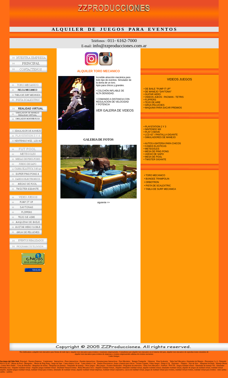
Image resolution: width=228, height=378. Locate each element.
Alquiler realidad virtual (21, 368)
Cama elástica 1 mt (88, 363)
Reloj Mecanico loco (86, 368)
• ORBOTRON (151, 182)
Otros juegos (90, 365)
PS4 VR (172, 365)
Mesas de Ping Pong (42, 363)
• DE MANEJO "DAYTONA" (156, 91)
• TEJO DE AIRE (150, 102)
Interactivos (58, 361)
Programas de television (132, 365)
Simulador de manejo (75, 365)
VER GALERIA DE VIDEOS (115, 110)
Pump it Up (165, 363)
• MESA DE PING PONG (156, 151)
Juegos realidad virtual (185, 365)
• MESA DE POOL (153, 156)
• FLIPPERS (148, 99)
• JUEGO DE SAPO (154, 154)
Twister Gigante (142, 363)
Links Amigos (114, 356)
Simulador (220, 365)
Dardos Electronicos (105, 363)
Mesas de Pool (16, 363)
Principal (23, 361)
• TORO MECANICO (154, 175)
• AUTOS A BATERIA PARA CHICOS (162, 143)
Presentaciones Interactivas (107, 361)
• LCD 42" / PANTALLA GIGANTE (161, 134)
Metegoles (28, 363)
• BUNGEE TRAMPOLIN (156, 178)
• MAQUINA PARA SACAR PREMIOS (161, 107)
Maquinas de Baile (207, 363)
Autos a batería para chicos (124, 363)
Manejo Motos (221, 363)
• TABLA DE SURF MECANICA (160, 189)
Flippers (184, 363)
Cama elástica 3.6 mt (71, 363)
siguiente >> (103, 202)
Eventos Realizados (114, 365)
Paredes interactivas (87, 361)
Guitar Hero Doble (8, 365)
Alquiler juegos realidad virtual (44, 368)
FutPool (164, 365)
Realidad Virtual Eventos (66, 368)
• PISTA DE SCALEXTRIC (157, 185)
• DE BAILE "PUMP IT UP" (157, 88)
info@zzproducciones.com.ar (120, 45)
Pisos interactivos (72, 361)
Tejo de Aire (193, 363)
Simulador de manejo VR (205, 365)
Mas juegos (101, 365)
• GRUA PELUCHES (152, 105)
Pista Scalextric (162, 361)
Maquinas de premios (57, 365)
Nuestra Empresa (35, 361)
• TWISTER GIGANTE (155, 159)
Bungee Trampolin (139, 361)
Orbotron (151, 361)
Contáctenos (47, 361)
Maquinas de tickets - (40, 365)
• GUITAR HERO (150, 94)
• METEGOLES (151, 148)
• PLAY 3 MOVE (151, 132)
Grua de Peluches (24, 365)
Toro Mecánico (124, 361)
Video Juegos (154, 363)
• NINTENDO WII (152, 129)
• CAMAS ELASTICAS (155, 146)
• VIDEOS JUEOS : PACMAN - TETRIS (162, 97)
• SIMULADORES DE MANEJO (159, 137)
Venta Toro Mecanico (151, 365)
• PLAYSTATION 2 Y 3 (153, 126)
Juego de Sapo (56, 363)
